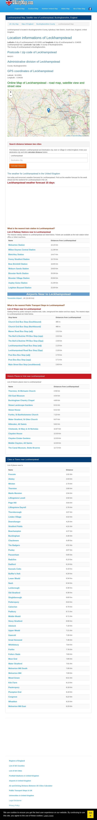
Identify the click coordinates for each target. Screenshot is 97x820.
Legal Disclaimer (15, 800)
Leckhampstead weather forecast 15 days (31, 182)
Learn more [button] (49, 816)
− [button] (10, 96)
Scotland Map (33, 9)
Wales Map (65, 9)
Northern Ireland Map (50, 9)
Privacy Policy (14, 805)
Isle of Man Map (79, 9)
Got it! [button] (90, 814)
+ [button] (10, 92)
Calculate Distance (18, 166)
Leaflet (68, 135)
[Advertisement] (48, 205)
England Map (19, 9)
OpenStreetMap (77, 135)
